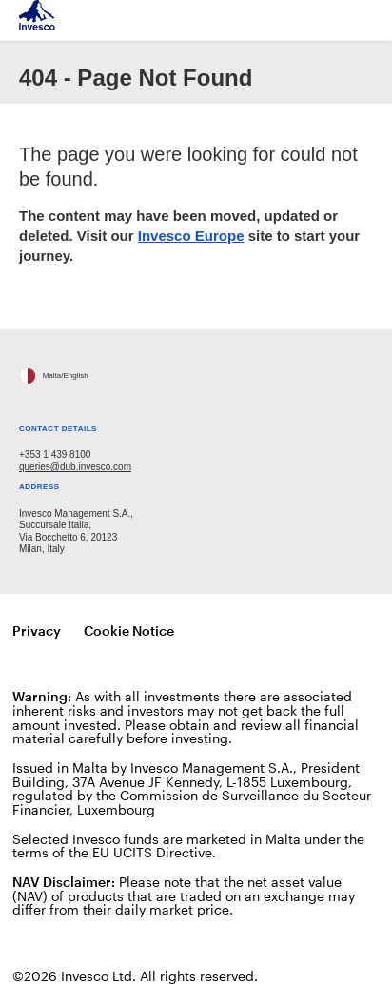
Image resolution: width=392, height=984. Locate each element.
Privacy (36, 630)
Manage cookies (252, 631)
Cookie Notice (129, 630)
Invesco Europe (191, 235)
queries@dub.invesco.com (75, 467)
